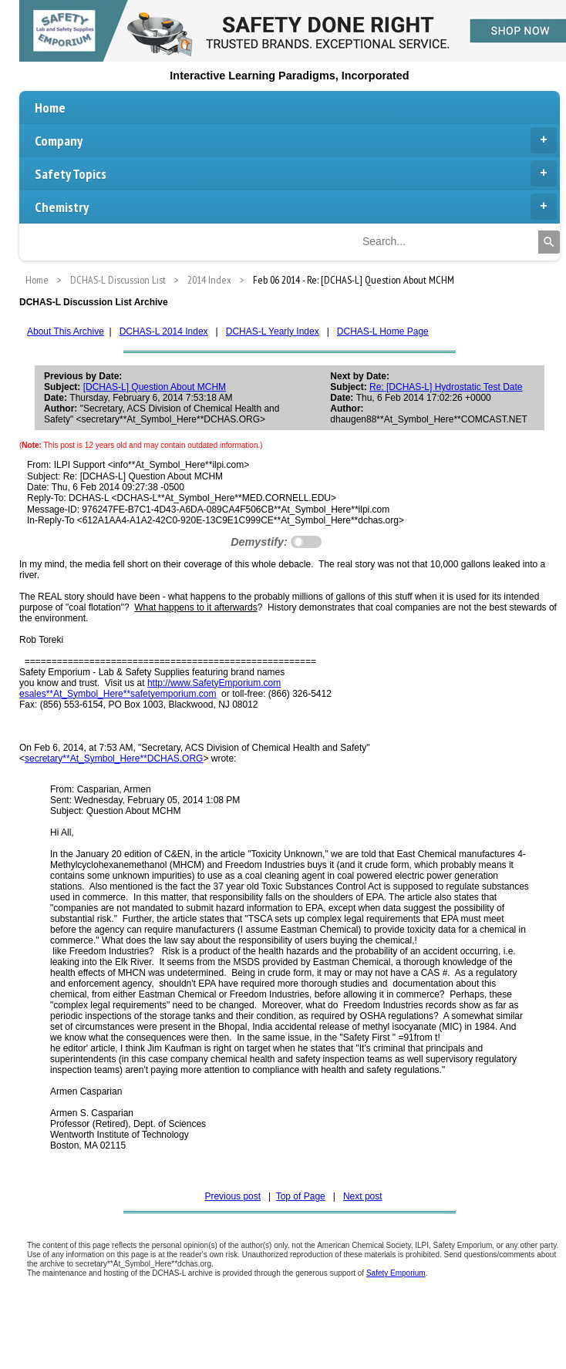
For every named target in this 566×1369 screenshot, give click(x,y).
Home (50, 107)
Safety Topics (296, 173)
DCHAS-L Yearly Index (272, 331)
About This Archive (65, 331)
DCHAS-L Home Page (383, 331)
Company (296, 140)
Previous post (232, 1196)
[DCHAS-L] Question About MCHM (154, 387)
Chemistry (296, 206)
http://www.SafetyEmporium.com (214, 683)
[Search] (549, 242)
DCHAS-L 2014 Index (164, 331)
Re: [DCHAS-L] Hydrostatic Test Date (446, 387)
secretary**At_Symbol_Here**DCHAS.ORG (114, 758)
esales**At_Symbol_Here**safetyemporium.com (117, 693)
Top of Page (300, 1196)
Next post (362, 1196)
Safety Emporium (396, 1273)
